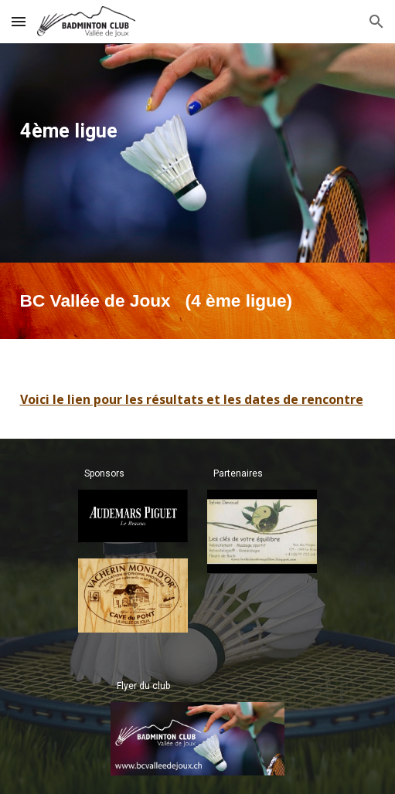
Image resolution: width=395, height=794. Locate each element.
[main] (198, 131)
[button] (18, 21)
